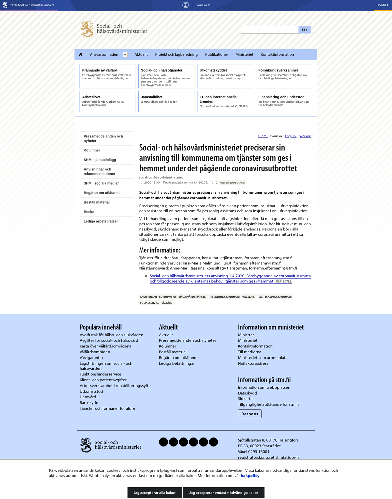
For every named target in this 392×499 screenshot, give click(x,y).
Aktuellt (141, 54)
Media (383, 5)
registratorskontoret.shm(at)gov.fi (268, 457)
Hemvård (88, 396)
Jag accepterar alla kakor (155, 492)
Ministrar (246, 334)
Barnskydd (89, 402)
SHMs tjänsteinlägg (100, 160)
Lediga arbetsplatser (101, 221)
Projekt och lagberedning (176, 54)
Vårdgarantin (91, 357)
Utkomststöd (91, 391)
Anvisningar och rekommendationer (99, 171)
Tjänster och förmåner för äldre (107, 408)
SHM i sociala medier (101, 183)
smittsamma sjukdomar (275, 296)
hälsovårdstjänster (193, 296)
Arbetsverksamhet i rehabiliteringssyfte (116, 385)
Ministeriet (244, 54)
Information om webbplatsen (264, 387)
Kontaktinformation (277, 54)
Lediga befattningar (177, 363)
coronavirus (167, 296)
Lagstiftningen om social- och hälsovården (106, 365)
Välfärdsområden (95, 351)
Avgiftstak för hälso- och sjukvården (111, 334)
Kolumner (92, 150)
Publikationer (216, 54)
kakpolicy (250, 475)
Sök (304, 30)
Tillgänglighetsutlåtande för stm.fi (268, 404)
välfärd (167, 302)
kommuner (249, 296)
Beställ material (97, 202)
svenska (276, 136)
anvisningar (148, 296)
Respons (250, 413)
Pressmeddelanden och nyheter (103, 138)
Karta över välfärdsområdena (105, 345)
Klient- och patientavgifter (103, 379)
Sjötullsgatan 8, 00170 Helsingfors (268, 439)
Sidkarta (245, 398)
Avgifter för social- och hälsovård (109, 340)
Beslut (89, 212)
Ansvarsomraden (104, 54)
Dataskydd (247, 393)
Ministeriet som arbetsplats (262, 357)
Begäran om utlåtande (102, 193)
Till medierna (249, 351)
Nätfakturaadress (253, 363)
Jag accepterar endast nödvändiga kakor (223, 492)
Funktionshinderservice (100, 373)
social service (149, 302)
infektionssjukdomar (225, 296)
